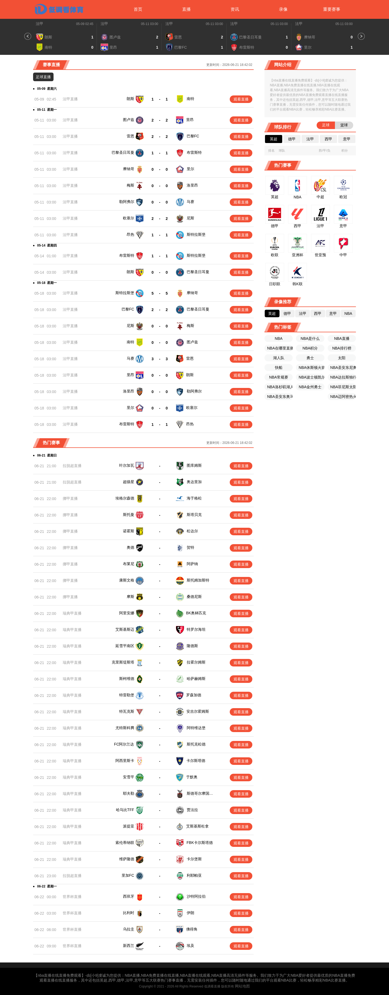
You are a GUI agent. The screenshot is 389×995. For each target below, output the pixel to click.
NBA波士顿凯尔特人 (311, 377)
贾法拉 (192, 810)
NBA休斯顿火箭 (311, 367)
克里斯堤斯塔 (123, 662)
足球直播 (43, 77)
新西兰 (128, 941)
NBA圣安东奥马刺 (280, 396)
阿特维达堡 (196, 728)
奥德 (130, 547)
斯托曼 (128, 514)
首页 (138, 9)
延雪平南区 (124, 646)
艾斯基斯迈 (124, 629)
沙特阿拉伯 (195, 894)
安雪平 (128, 777)
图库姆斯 (194, 465)
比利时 (128, 910)
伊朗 (190, 910)
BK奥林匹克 (196, 613)
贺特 (190, 547)
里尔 (190, 169)
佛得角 (191, 925)
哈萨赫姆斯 (196, 678)
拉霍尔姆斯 (196, 662)
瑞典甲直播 (72, 613)
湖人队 (278, 358)
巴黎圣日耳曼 (123, 152)
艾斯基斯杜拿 (197, 826)
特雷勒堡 (126, 695)
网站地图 (242, 982)
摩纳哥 (128, 169)
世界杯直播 (72, 894)
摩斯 (130, 596)
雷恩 (130, 136)
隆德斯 (192, 646)
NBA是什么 (310, 338)
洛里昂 (192, 185)
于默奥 (191, 777)
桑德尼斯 (194, 596)
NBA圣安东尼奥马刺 (343, 367)
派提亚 (128, 826)
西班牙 (128, 894)
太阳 (341, 358)
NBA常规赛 (278, 377)
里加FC (128, 873)
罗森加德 (193, 695)
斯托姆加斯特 (198, 580)
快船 (278, 367)
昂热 (130, 234)
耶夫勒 (128, 793)
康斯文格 (126, 580)
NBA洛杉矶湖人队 (280, 387)
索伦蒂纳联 (124, 842)
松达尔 (192, 531)
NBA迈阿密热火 (343, 396)
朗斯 (130, 99)
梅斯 (130, 185)
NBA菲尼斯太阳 (343, 387)
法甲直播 (70, 99)
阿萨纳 (192, 564)
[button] (27, 36)
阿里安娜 (126, 613)
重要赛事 (331, 9)
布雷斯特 (194, 152)
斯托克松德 (196, 744)
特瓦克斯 (126, 711)
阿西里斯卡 (124, 760)
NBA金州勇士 (310, 387)
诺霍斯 (128, 531)
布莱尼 (128, 564)
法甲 (39, 24)
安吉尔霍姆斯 (197, 711)
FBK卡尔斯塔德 (199, 842)
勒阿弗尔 (126, 201)
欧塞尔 (128, 218)
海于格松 (194, 498)
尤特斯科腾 (124, 728)
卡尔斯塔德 (195, 760)
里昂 (190, 119)
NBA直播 (341, 338)
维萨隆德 (126, 857)
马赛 (190, 201)
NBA (278, 338)
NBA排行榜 (341, 348)
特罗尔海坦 (196, 629)
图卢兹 (128, 119)
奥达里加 (194, 482)
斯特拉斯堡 (196, 234)
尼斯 (190, 218)
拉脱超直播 (72, 465)
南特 (190, 99)
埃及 (190, 941)
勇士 (310, 358)
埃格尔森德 (124, 498)
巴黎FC (193, 136)
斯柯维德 (126, 678)
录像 (283, 9)
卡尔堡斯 (193, 857)
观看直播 (241, 99)
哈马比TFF (125, 810)
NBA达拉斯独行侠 (343, 377)
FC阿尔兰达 (124, 744)
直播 (186, 9)
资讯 (235, 9)
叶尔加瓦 (126, 465)
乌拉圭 (128, 925)
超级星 (128, 482)
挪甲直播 (70, 498)
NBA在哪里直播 (280, 348)
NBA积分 (310, 348)
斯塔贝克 (194, 514)
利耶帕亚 (193, 873)
